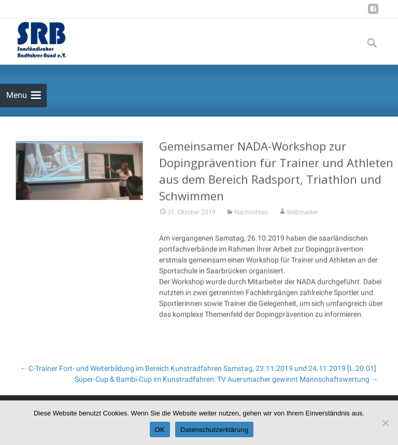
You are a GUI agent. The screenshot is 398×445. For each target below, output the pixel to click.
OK (160, 430)
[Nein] (385, 423)
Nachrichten (251, 214)
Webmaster (302, 214)
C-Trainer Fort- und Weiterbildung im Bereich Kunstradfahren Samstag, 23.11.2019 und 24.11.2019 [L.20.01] (198, 368)
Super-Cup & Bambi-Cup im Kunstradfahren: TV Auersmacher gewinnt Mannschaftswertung (226, 379)
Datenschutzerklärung (214, 430)
